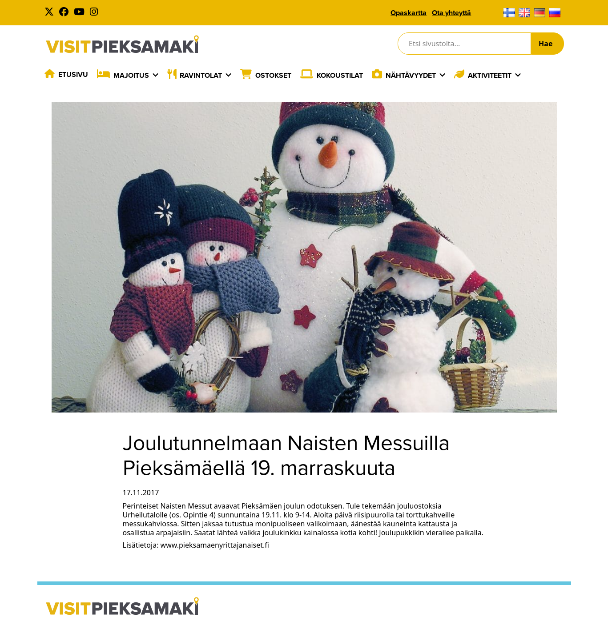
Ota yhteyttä (451, 13)
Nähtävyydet (411, 75)
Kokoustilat (340, 75)
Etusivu (73, 74)
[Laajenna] (155, 75)
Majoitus (131, 75)
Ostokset (273, 75)
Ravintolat (201, 75)
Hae (545, 43)
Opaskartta (409, 13)
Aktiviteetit (489, 75)
